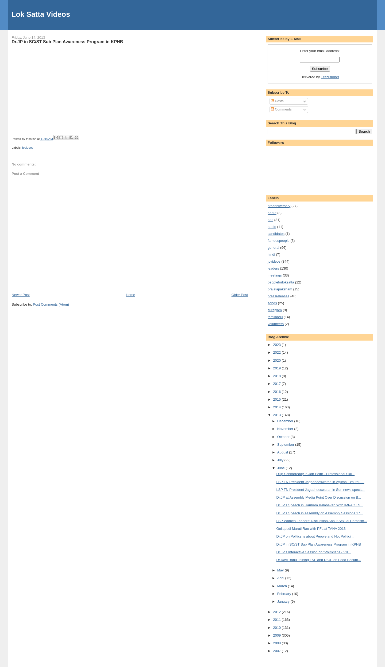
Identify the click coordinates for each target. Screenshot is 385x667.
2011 (277, 620)
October (284, 437)
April (281, 578)
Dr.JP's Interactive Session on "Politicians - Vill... (313, 552)
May (281, 570)
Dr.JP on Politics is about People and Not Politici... (315, 536)
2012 (277, 612)
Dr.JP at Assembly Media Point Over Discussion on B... (318, 497)
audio (272, 227)
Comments (281, 109)
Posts (277, 101)
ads (270, 220)
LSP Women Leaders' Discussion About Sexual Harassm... (321, 521)
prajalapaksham (280, 289)
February (284, 594)
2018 (277, 376)
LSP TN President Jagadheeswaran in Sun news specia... (320, 490)
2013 (277, 415)
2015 (277, 399)
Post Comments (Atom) (51, 304)
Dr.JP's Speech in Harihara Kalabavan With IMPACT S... (319, 505)
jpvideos (27, 147)
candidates (276, 234)
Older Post (240, 295)
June (281, 468)
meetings (275, 275)
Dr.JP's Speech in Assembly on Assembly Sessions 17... (319, 513)
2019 (277, 368)
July (280, 460)
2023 (277, 345)
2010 (277, 628)
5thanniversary (279, 206)
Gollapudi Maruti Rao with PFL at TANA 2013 (311, 529)
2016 (277, 392)
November (285, 429)
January (284, 601)
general (273, 248)
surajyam (275, 310)
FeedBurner (330, 77)
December (285, 421)
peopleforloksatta (281, 282)
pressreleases (278, 296)
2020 (277, 360)
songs (272, 303)
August (283, 452)
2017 (277, 384)
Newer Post (21, 295)
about (272, 213)
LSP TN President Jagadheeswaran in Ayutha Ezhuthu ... (320, 482)
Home (130, 295)
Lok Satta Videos (40, 14)
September (286, 445)
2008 (277, 643)
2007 (277, 651)
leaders (273, 268)
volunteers (276, 324)
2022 (277, 352)
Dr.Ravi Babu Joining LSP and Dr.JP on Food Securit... (318, 560)
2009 (277, 635)
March (282, 586)
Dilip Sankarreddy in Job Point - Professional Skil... (315, 474)
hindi (271, 254)
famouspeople (279, 241)
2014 (277, 407)
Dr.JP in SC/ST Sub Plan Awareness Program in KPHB (67, 41)
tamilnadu (275, 317)
